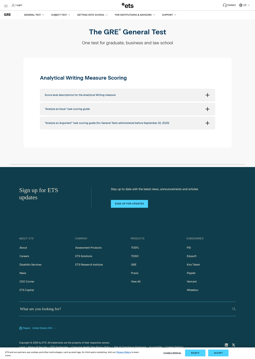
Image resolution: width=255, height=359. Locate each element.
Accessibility (155, 347)
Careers (24, 256)
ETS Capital (27, 290)
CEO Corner (27, 281)
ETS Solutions (83, 256)
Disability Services (30, 264)
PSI (189, 247)
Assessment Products (88, 247)
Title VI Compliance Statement (130, 347)
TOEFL (135, 247)
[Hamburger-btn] (6, 5)
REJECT (195, 353)
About (23, 247)
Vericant (192, 281)
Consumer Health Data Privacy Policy (91, 347)
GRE (133, 264)
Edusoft (191, 256)
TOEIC (135, 256)
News (23, 273)
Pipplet (191, 273)
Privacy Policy (123, 352)
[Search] (234, 309)
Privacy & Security (37, 347)
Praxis (134, 273)
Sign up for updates (129, 203)
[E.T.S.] (127, 5)
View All (136, 281)
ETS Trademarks (59, 347)
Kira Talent (193, 264)
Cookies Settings (174, 347)
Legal (22, 347)
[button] (34, 14)
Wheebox (192, 290)
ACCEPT (218, 353)
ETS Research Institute (89, 264)
